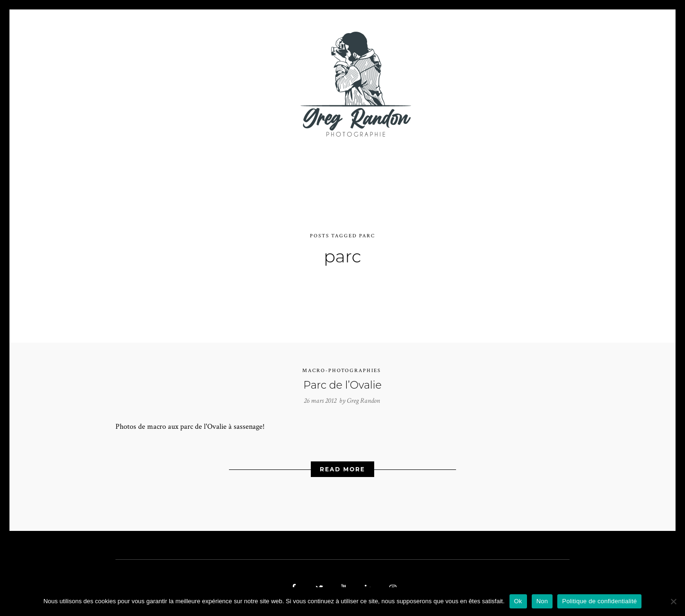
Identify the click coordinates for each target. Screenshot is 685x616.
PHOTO (176, 83)
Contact (452, 83)
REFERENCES (506, 83)
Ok (518, 601)
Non (542, 601)
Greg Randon (363, 395)
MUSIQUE (267, 83)
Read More (342, 464)
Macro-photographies (341, 365)
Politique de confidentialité (599, 601)
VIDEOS (222, 83)
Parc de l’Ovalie (342, 379)
